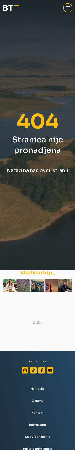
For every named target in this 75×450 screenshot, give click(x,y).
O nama (37, 401)
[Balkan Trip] (11, 8)
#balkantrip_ (37, 273)
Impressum (37, 425)
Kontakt (38, 413)
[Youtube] (50, 370)
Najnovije (38, 389)
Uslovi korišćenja (37, 437)
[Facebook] (41, 370)
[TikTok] (33, 370)
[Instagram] (25, 370)
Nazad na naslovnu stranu (37, 171)
